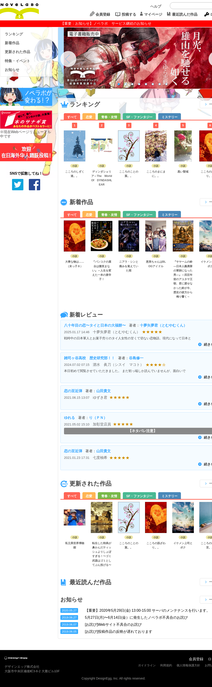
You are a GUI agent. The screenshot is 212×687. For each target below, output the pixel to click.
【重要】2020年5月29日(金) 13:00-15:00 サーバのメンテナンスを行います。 (147, 610)
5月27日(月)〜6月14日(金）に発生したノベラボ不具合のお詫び (136, 617)
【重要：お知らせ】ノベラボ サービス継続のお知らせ (106, 23)
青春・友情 (109, 117)
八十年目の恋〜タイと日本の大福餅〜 (95, 325)
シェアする (34, 184)
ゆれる (69, 418)
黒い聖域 (182, 171)
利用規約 (166, 665)
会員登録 (103, 14)
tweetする (17, 184)
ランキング (14, 34)
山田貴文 (103, 391)
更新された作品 (17, 52)
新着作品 (12, 43)
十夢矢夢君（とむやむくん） (163, 325)
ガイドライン (147, 665)
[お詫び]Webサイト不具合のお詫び (113, 624)
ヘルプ (155, 6)
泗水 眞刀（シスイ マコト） (118, 365)
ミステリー (169, 117)
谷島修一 (136, 358)
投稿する (129, 14)
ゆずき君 (100, 397)
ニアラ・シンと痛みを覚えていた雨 (128, 266)
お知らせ (12, 70)
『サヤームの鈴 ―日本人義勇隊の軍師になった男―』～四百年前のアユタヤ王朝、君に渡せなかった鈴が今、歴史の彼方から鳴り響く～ (182, 279)
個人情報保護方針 (188, 665)
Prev (68, 59)
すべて (72, 117)
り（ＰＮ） (98, 418)
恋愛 (89, 117)
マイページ (153, 14)
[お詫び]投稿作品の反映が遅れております (118, 631)
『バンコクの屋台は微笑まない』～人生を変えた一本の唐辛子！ (101, 270)
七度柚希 (100, 458)
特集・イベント (17, 61)
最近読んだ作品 (184, 14)
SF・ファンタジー (139, 117)
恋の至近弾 (73, 391)
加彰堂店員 (102, 424)
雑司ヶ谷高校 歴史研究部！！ (89, 358)
